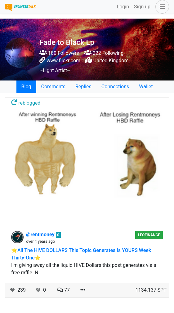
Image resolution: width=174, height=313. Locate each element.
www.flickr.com (63, 60)
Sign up (142, 7)
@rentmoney (41, 234)
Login (123, 7)
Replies (83, 86)
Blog (26, 86)
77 (63, 290)
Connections (115, 86)
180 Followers (59, 53)
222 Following (103, 53)
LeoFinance (149, 235)
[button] (161, 7)
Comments (53, 86)
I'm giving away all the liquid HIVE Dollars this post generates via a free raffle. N (83, 269)
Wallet (146, 86)
